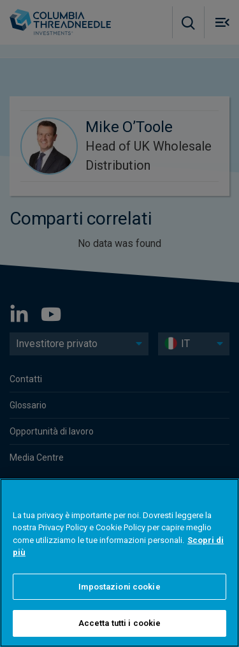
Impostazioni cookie (119, 586)
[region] (119, 563)
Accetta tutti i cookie (119, 623)
